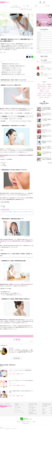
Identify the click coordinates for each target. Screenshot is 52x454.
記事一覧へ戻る (17, 358)
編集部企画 (18, 373)
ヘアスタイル (42, 91)
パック (22, 373)
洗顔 (4, 52)
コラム (38, 46)
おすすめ (14, 373)
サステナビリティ (14, 428)
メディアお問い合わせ (32, 407)
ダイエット (49, 95)
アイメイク (39, 37)
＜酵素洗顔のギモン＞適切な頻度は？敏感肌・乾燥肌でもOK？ (13, 65)
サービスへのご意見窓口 (32, 410)
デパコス (39, 95)
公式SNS (36, 5)
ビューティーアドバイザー (19, 412)
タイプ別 (41, 97)
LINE (43, 410)
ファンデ (44, 95)
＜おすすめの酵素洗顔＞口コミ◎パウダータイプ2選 (11, 70)
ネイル (38, 43)
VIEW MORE (49, 78)
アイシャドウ (43, 88)
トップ (5, 5)
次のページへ (16, 336)
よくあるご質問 (46, 5)
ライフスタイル (46, 97)
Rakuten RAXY (4, 2)
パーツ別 (45, 93)
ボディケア (39, 39)
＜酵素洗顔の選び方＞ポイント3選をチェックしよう (11, 68)
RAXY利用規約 (31, 412)
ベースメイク (39, 35)
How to (1, 52)
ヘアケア (38, 41)
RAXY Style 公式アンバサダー (42, 86)
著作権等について (29, 421)
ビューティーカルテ (18, 410)
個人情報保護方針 (22, 421)
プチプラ (47, 91)
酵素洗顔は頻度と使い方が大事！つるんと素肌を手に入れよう (13, 74)
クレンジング (22, 385)
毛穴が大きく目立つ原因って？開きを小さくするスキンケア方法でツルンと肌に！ (16, 212)
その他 (38, 48)
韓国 (38, 88)
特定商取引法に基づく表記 (33, 413)
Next (31, 341)
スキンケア (4, 51)
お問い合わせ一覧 (7, 428)
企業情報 (18, 421)
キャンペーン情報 (26, 5)
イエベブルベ (39, 93)
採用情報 (34, 421)
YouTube (43, 413)
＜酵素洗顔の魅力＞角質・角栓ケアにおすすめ (10, 63)
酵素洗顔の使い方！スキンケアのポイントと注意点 (11, 72)
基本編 (49, 86)
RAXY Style (16, 5)
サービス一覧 (2, 428)
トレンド (49, 88)
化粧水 (22, 395)
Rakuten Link (44, 412)
